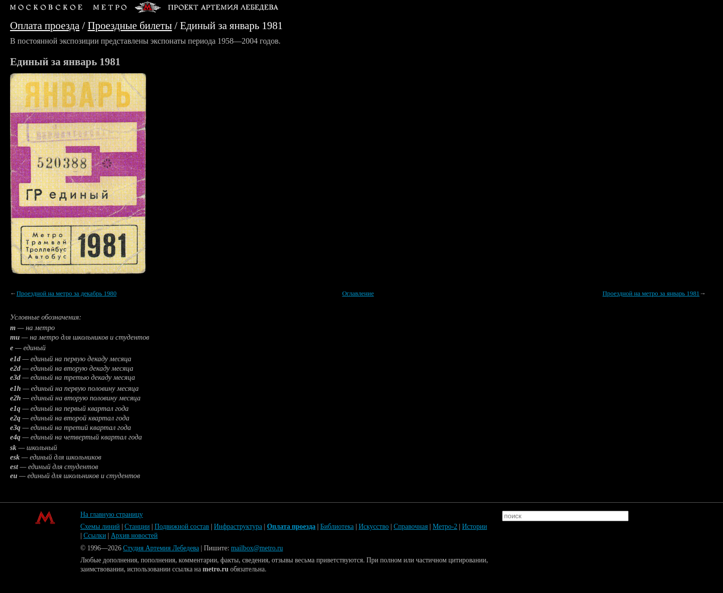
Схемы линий (100, 526)
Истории (474, 526)
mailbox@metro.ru (257, 548)
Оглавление (358, 293)
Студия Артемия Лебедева (161, 548)
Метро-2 (445, 526)
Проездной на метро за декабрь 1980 (66, 293)
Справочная (411, 526)
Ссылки (94, 535)
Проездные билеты (130, 25)
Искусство (373, 526)
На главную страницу (111, 514)
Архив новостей (134, 535)
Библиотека (337, 526)
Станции (137, 526)
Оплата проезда (44, 25)
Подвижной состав (182, 526)
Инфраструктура (238, 526)
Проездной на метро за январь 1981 (650, 293)
